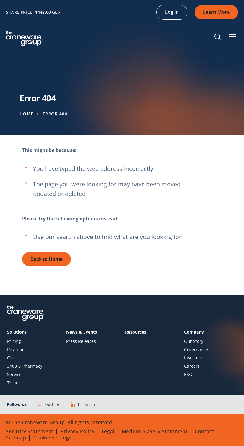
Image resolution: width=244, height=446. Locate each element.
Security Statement (29, 431)
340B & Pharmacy (24, 366)
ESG (188, 374)
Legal (108, 431)
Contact (204, 431)
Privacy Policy (77, 431)
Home (26, 114)
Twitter (48, 404)
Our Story (193, 341)
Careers (192, 366)
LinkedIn (84, 404)
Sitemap (16, 437)
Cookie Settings (53, 437)
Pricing (14, 341)
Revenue (16, 349)
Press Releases (81, 341)
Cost (11, 357)
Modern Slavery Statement (155, 431)
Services (15, 374)
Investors (193, 357)
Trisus (13, 383)
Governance (196, 349)
